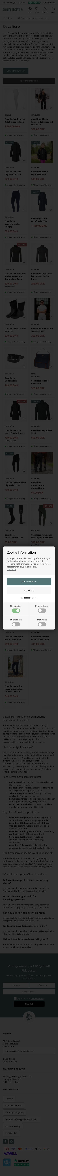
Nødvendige (15, 609)
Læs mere (11, 569)
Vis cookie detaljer (29, 597)
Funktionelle (16, 622)
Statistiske (42, 622)
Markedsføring (42, 609)
